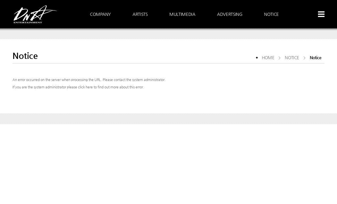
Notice (315, 57)
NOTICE (292, 57)
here (89, 87)
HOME (268, 57)
